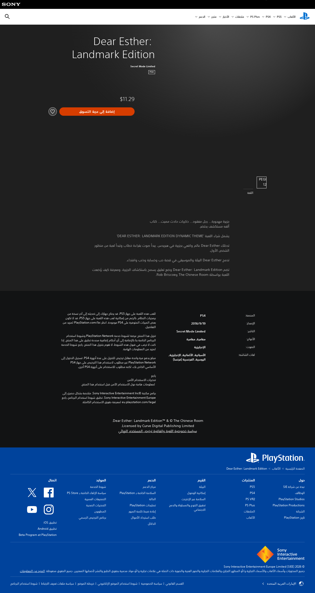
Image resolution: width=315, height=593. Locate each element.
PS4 (268, 17)
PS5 (252, 487)
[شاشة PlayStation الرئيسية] (305, 16)
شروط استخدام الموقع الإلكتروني (118, 583)
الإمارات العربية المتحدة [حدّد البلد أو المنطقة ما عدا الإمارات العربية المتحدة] (283, 583)
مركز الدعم (149, 487)
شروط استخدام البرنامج (24, 583)
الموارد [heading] (101, 480)
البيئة (202, 487)
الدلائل (152, 524)
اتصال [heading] (52, 480)
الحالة (152, 499)
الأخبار (226, 17)
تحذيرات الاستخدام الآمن (141, 380)
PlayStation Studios (292, 499)
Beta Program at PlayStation (38, 535)
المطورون (100, 511)
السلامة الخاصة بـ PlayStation (138, 493)
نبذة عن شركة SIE (294, 487)
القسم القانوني (175, 583)
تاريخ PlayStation (294, 517)
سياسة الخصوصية (151, 583)
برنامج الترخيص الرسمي (92, 517)
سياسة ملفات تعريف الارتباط (57, 583)
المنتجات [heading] (248, 480)
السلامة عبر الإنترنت (193, 499)
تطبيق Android (47, 529)
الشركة (300, 511)
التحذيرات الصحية (96, 505)
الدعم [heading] (152, 480)
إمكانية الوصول (196, 493)
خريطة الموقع (86, 583)
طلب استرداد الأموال (143, 517)
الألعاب (292, 17)
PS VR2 (250, 499)
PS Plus (255, 17)
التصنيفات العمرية (95, 499)
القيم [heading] (201, 480)
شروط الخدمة (98, 487)
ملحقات (239, 17)
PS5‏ (279, 17)
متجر (214, 17)
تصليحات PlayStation (143, 505)
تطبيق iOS (50, 522)
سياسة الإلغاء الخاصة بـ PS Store (86, 493)
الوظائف (300, 493)
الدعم (202, 17)
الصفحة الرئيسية (295, 468)
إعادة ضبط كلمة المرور (142, 511)
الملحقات (249, 511)
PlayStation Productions (289, 505)
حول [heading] (302, 480)
